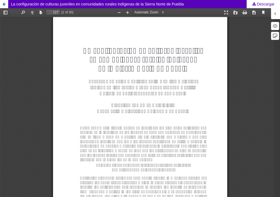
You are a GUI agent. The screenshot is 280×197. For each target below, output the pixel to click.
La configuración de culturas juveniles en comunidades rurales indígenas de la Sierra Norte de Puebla (97, 4)
